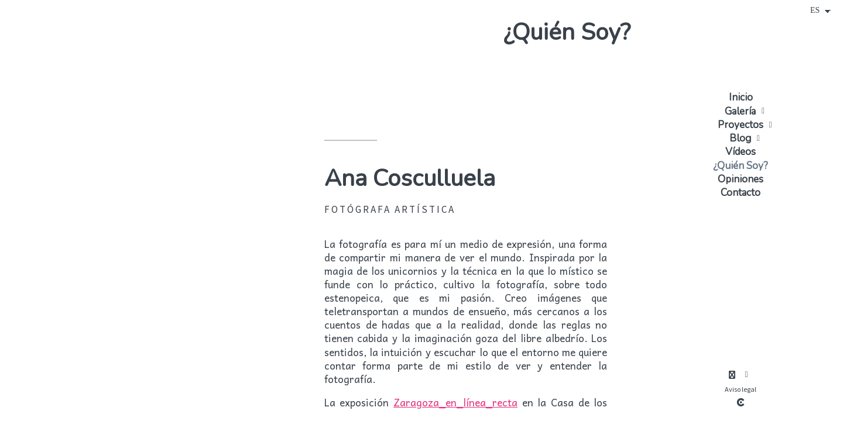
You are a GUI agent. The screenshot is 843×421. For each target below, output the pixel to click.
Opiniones (740, 179)
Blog (740, 138)
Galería (740, 111)
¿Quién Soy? (740, 165)
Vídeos (740, 151)
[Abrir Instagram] (732, 375)
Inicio (741, 97)
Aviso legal (740, 389)
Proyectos (740, 125)
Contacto (740, 192)
